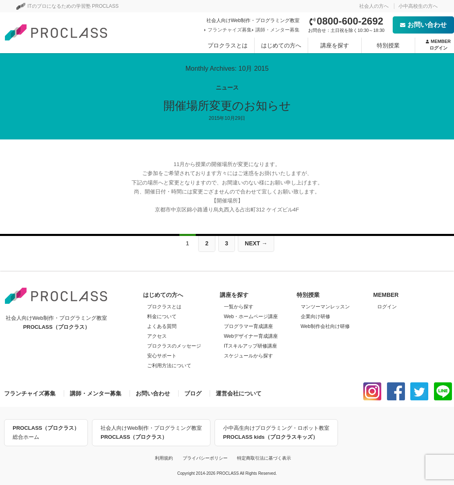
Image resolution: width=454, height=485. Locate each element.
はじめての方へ (281, 45)
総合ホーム (46, 432)
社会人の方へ (374, 6)
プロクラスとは (228, 45)
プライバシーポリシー (205, 458)
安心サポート (162, 356)
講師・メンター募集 (277, 29)
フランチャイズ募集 (229, 29)
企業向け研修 (315, 316)
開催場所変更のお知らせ (227, 105)
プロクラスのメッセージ (174, 346)
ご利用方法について (169, 365)
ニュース (227, 87)
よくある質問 (162, 326)
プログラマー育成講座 (248, 326)
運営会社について (239, 393)
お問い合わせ (423, 24)
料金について (162, 316)
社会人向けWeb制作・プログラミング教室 (151, 433)
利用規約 (164, 458)
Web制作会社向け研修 (325, 326)
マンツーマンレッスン (325, 307)
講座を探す (334, 45)
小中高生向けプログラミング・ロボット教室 (276, 433)
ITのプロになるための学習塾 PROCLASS (67, 6)
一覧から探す (238, 307)
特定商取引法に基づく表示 (264, 458)
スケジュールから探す (248, 356)
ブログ (192, 393)
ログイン (387, 307)
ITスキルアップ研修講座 (250, 346)
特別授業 (388, 45)
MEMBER (438, 45)
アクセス (157, 336)
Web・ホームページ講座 (251, 316)
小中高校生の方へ (418, 6)
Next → (256, 243)
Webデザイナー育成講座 (251, 336)
